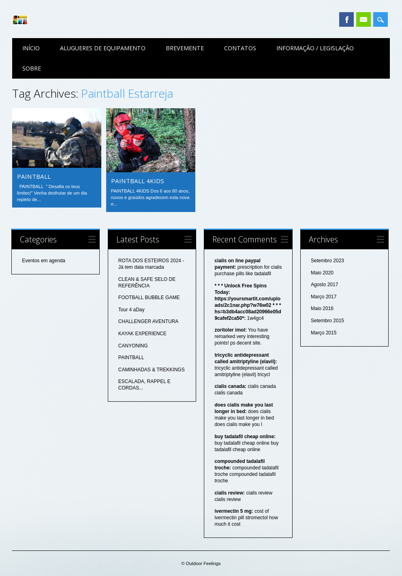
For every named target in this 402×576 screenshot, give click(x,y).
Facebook (346, 19)
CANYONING (133, 346)
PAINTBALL (34, 176)
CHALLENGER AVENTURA (148, 321)
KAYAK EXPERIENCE (142, 333)
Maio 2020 (322, 273)
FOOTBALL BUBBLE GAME (149, 297)
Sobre (31, 68)
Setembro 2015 (327, 320)
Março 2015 (323, 333)
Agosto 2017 (324, 284)
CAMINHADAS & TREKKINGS (151, 370)
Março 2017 (323, 297)
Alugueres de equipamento (102, 48)
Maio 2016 (322, 308)
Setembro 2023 (327, 260)
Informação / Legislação (315, 48)
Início (31, 48)
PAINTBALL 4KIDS (137, 181)
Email (363, 19)
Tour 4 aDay (131, 310)
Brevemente (185, 48)
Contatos (240, 48)
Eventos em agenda (43, 260)
